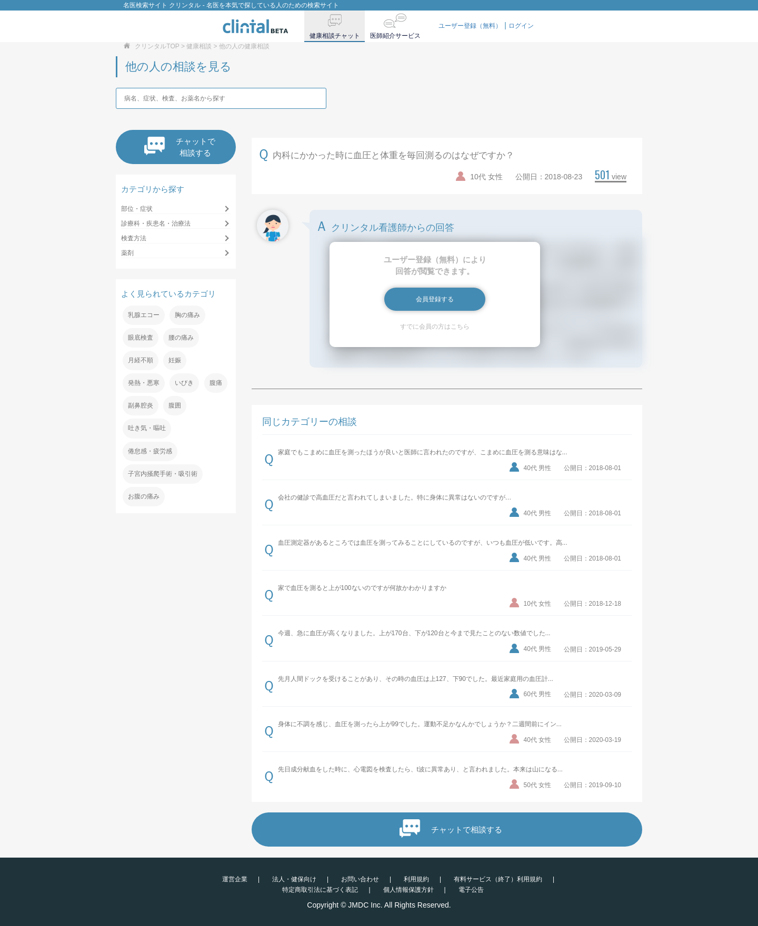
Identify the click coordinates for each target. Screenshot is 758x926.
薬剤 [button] (127, 253)
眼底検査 (140, 337)
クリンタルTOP (157, 46)
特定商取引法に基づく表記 (320, 889)
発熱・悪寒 (143, 382)
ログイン (521, 25)
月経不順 (140, 360)
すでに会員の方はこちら (435, 326)
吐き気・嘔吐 (147, 428)
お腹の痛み (143, 496)
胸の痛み (187, 315)
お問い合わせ (360, 879)
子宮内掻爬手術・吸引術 (162, 473)
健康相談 (199, 46)
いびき (184, 382)
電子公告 (471, 889)
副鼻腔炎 (140, 405)
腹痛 (216, 382)
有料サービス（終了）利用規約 (498, 879)
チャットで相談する (179, 147)
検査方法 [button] (133, 238)
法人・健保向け (294, 879)
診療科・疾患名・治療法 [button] (156, 223)
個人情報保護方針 (408, 889)
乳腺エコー (143, 315)
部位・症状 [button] (137, 208)
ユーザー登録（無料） (470, 25)
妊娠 (174, 360)
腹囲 (174, 405)
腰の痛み (181, 337)
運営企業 (234, 879)
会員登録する (435, 299)
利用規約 (416, 879)
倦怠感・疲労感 (150, 451)
